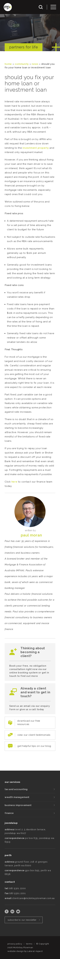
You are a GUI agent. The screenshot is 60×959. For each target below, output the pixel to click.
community (22, 64)
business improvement (18, 805)
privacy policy (14, 944)
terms (29, 944)
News (35, 64)
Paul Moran (31, 535)
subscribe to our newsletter (22, 920)
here (14, 481)
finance (9, 813)
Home (8, 64)
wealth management (17, 797)
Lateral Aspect (35, 951)
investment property (36, 148)
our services (12, 782)
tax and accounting (16, 789)
